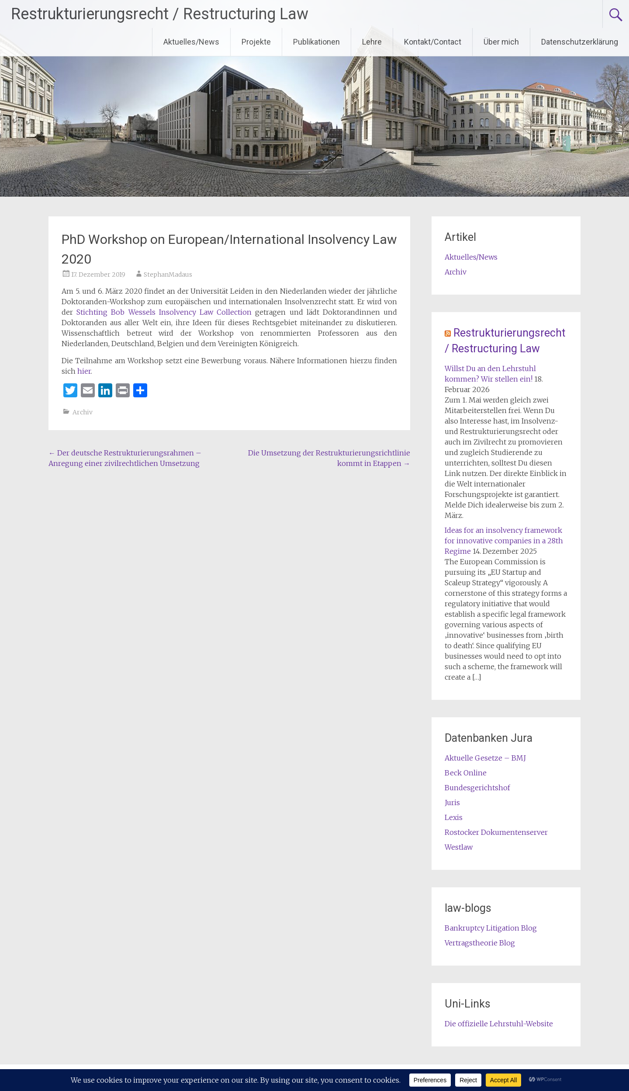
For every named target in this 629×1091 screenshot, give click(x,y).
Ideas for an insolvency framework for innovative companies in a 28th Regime (504, 541)
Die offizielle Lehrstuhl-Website (499, 1023)
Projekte (256, 41)
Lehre (372, 41)
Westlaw (459, 847)
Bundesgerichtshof (477, 787)
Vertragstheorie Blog (480, 942)
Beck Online (466, 772)
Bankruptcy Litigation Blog (491, 928)
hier (84, 371)
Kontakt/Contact (432, 41)
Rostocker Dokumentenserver (496, 832)
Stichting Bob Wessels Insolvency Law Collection (164, 312)
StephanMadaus (168, 274)
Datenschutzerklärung (579, 41)
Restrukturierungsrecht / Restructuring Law (159, 14)
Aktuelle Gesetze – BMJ (485, 758)
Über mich (501, 41)
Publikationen (316, 41)
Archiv (83, 412)
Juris (452, 802)
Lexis (454, 817)
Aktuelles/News (191, 41)
